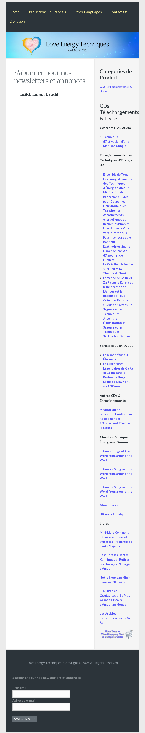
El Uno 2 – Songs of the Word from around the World (116, 473)
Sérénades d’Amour (116, 336)
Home (14, 12)
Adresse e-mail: (24, 700)
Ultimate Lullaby (111, 514)
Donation (17, 21)
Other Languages (87, 12)
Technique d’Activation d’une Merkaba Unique (116, 141)
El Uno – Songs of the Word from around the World (116, 455)
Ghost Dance (109, 505)
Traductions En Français (46, 12)
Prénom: (19, 688)
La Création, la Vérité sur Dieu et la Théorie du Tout (118, 269)
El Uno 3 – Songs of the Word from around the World (116, 491)
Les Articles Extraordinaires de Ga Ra (115, 618)
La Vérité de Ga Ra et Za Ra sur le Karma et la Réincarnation (118, 282)
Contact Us (118, 12)
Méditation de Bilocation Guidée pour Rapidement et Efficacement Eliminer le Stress (116, 418)
